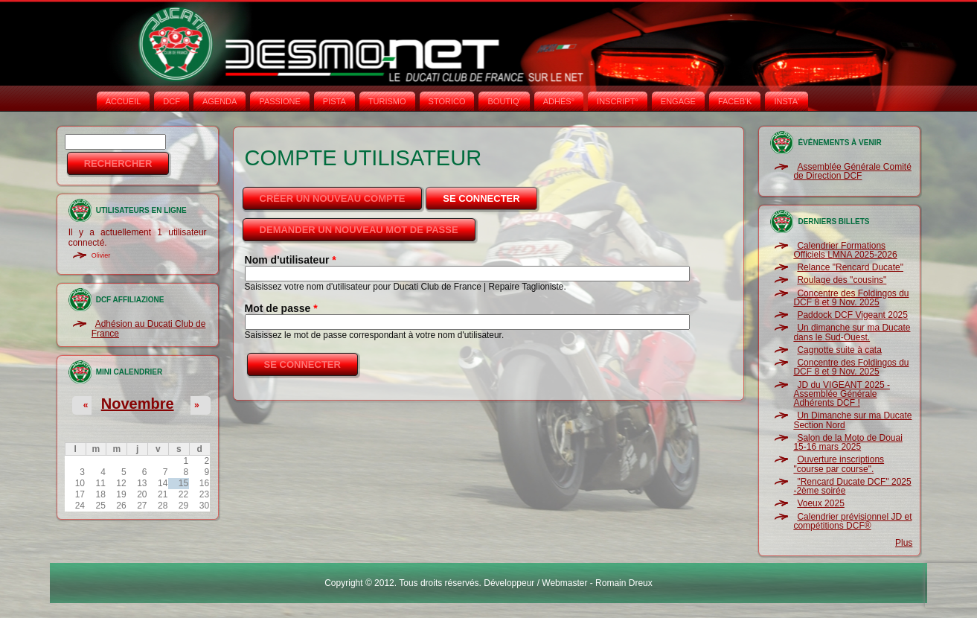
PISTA (334, 101)
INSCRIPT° (617, 101)
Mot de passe (281, 308)
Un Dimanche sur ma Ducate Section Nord (852, 420)
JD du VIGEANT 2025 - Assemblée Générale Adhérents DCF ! (841, 394)
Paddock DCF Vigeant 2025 (852, 315)
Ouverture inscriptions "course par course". (838, 464)
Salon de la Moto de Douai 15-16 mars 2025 (847, 442)
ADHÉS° (558, 101)
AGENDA (219, 101)
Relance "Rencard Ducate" (850, 267)
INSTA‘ (786, 101)
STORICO (447, 101)
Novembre (137, 403)
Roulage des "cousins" (841, 280)
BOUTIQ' (503, 101)
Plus (903, 543)
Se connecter (491, 194)
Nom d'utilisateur (290, 260)
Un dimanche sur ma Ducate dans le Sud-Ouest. (851, 332)
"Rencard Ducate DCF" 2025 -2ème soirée (852, 486)
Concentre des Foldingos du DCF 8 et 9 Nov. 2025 (851, 298)
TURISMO (387, 101)
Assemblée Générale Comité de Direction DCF (852, 171)
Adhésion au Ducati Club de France (149, 328)
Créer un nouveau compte (333, 198)
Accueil (123, 101)
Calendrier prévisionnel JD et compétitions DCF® (852, 521)
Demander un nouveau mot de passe (359, 229)
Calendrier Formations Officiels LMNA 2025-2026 (845, 250)
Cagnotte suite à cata (839, 350)
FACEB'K (735, 101)
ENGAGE (678, 101)
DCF (171, 101)
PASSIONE (279, 101)
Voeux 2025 (820, 503)
